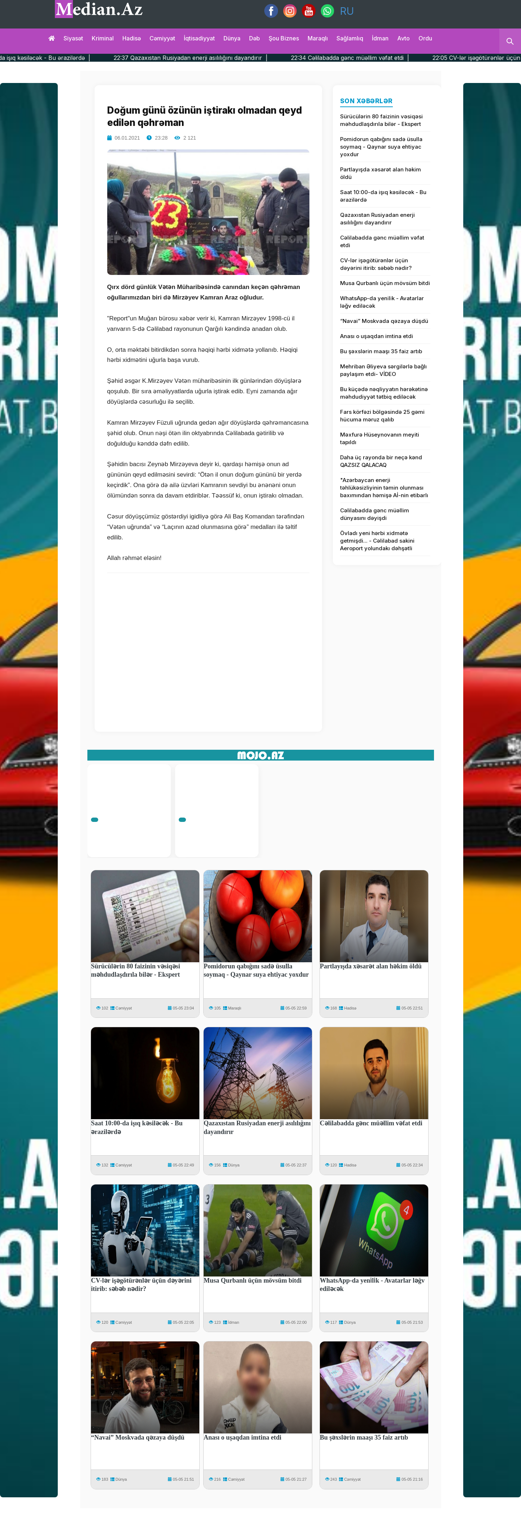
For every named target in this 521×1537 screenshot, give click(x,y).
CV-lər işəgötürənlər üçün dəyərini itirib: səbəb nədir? (376, 264)
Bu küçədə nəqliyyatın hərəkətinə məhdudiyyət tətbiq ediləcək (384, 393)
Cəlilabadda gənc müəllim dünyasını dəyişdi (374, 514)
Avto (403, 38)
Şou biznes (284, 38)
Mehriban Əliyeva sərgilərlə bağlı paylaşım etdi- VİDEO (383, 370)
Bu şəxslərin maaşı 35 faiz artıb (381, 351)
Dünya (231, 38)
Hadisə (131, 38)
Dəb (254, 38)
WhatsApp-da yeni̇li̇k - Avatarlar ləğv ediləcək (382, 302)
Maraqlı (318, 38)
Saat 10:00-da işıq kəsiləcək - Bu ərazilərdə (383, 196)
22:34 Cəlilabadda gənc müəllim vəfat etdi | (424, 57)
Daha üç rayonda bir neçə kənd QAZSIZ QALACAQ (381, 461)
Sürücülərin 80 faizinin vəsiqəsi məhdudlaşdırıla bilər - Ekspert (381, 120)
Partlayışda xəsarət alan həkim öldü (380, 173)
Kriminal (103, 38)
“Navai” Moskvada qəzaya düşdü (384, 321)
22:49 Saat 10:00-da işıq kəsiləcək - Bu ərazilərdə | (94, 57)
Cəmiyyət (162, 38)
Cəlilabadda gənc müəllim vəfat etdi (382, 241)
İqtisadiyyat (199, 38)
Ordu (425, 38)
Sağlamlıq (350, 38)
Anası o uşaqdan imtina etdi (376, 336)
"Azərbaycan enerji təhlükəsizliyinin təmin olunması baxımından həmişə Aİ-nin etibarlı (384, 488)
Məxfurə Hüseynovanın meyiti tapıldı (379, 438)
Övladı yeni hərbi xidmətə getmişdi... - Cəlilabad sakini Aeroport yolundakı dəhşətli (377, 541)
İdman (380, 38)
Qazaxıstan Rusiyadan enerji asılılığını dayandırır (377, 218)
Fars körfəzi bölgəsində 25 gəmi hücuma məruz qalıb (382, 415)
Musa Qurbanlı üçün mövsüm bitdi (385, 283)
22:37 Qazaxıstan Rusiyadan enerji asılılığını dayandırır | (264, 57)
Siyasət (73, 38)
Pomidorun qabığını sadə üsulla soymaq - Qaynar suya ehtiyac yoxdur (381, 147)
